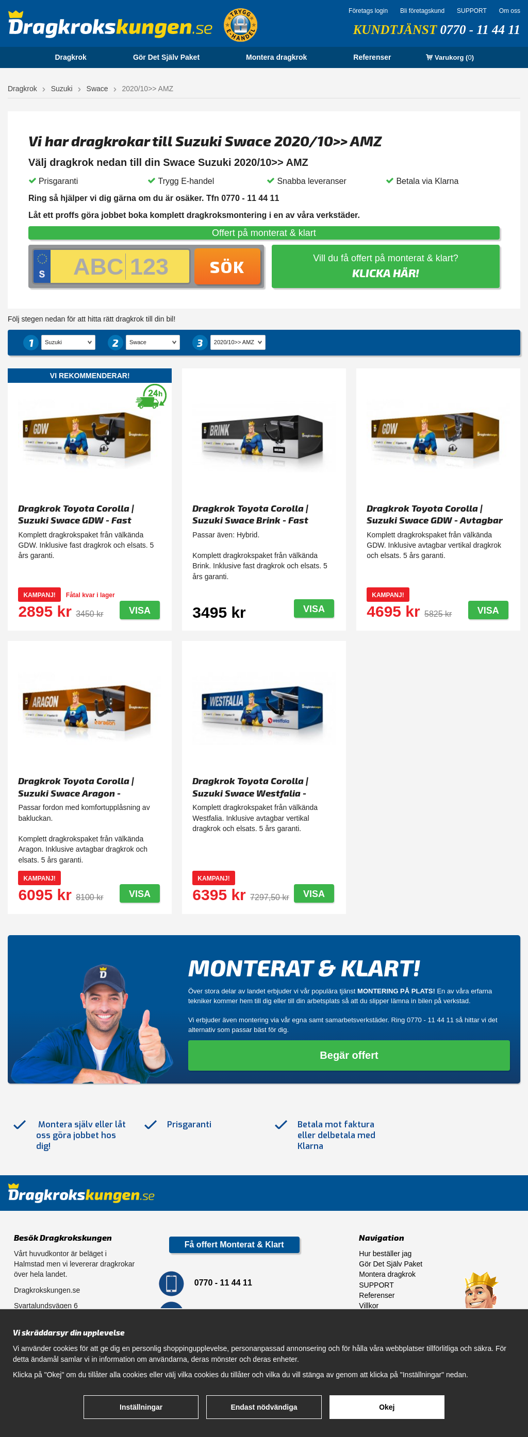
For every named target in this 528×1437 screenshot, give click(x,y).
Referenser (372, 57)
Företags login (368, 10)
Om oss (509, 10)
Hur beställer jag (385, 1253)
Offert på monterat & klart (264, 233)
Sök (227, 266)
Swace (97, 88)
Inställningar (141, 1407)
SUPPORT (472, 10)
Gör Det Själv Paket (166, 57)
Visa (140, 610)
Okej (386, 1407)
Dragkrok (70, 57)
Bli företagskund (422, 10)
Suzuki (62, 88)
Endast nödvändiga (263, 1407)
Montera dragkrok (276, 57)
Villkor (368, 1305)
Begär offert (349, 1055)
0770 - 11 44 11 (480, 30)
